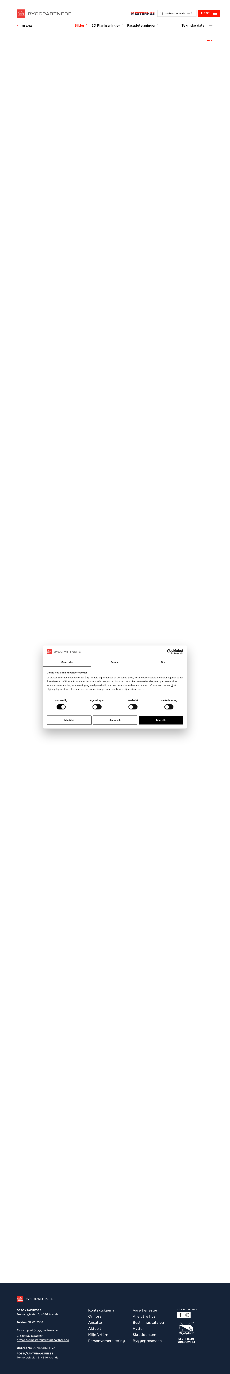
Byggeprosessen (147, 1341)
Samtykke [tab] (67, 662)
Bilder (80, 25)
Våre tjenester (145, 1310)
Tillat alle (161, 720)
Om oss (94, 1316)
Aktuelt (94, 1329)
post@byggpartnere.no (42, 1330)
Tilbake (25, 26)
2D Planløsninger (107, 25)
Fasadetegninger (142, 25)
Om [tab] (163, 662)
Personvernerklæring (106, 1341)
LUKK (209, 40)
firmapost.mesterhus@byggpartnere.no (43, 1339)
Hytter (138, 1329)
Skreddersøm (144, 1335)
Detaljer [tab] (115, 662)
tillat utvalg (115, 720)
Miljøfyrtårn (98, 1335)
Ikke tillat (69, 720)
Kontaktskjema (101, 1310)
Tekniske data (192, 25)
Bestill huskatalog (148, 1322)
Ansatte (95, 1322)
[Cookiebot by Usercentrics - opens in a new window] (169, 651)
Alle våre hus (144, 1316)
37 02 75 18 (35, 1322)
